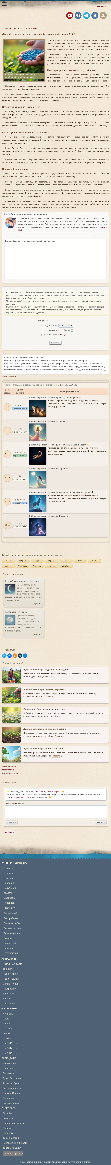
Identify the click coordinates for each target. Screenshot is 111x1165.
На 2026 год (10, 1048)
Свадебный (10, 943)
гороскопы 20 (8, 770)
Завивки (8, 878)
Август (8, 566)
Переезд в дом (12, 928)
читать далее (9, 377)
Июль (94, 561)
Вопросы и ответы (13, 1123)
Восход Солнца (12, 1093)
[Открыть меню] (4, 4)
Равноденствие (11, 1103)
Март (37, 561)
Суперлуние (9, 1098)
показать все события (59, 330)
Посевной (9, 903)
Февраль (23, 561)
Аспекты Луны (11, 1083)
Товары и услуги (12, 1148)
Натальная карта (12, 964)
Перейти (36, 604)
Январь (8, 561)
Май (66, 561)
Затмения (8, 1073)
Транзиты (8, 969)
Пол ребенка (11, 918)
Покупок (8, 938)
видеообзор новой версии (48, 792)
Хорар (6, 998)
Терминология (11, 1138)
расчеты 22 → (9, 766)
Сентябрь (22, 566)
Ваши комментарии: (56, 810)
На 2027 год (10, 1043)
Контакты (8, 1118)
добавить (11, 822)
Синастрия (9, 1003)
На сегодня (9, 1063)
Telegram (20, 797)
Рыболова (9, 908)
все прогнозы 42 (10, 773)
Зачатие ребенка (13, 923)
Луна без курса (12, 1078)
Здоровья (9, 883)
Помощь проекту (13, 1153)
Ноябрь (51, 566)
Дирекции (8, 993)
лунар (15, 984)
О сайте (7, 1113)
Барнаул (101, 6)
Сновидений (10, 913)
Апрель (51, 561)
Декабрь (66, 566)
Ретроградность (12, 1088)
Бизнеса (8, 948)
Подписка (8, 1133)
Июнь (80, 561)
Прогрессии (9, 988)
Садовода (9, 898)
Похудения (10, 888)
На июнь (8, 1013)
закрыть (101, 822)
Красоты (8, 893)
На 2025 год (10, 1053)
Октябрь (37, 566)
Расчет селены (11, 979)
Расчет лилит (10, 974)
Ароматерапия (12, 933)
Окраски (8, 873)
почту (9, 797)
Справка (7, 1128)
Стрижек (8, 868)
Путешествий (11, 953)
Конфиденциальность (15, 1143)
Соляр (6, 984)
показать (55, 343)
